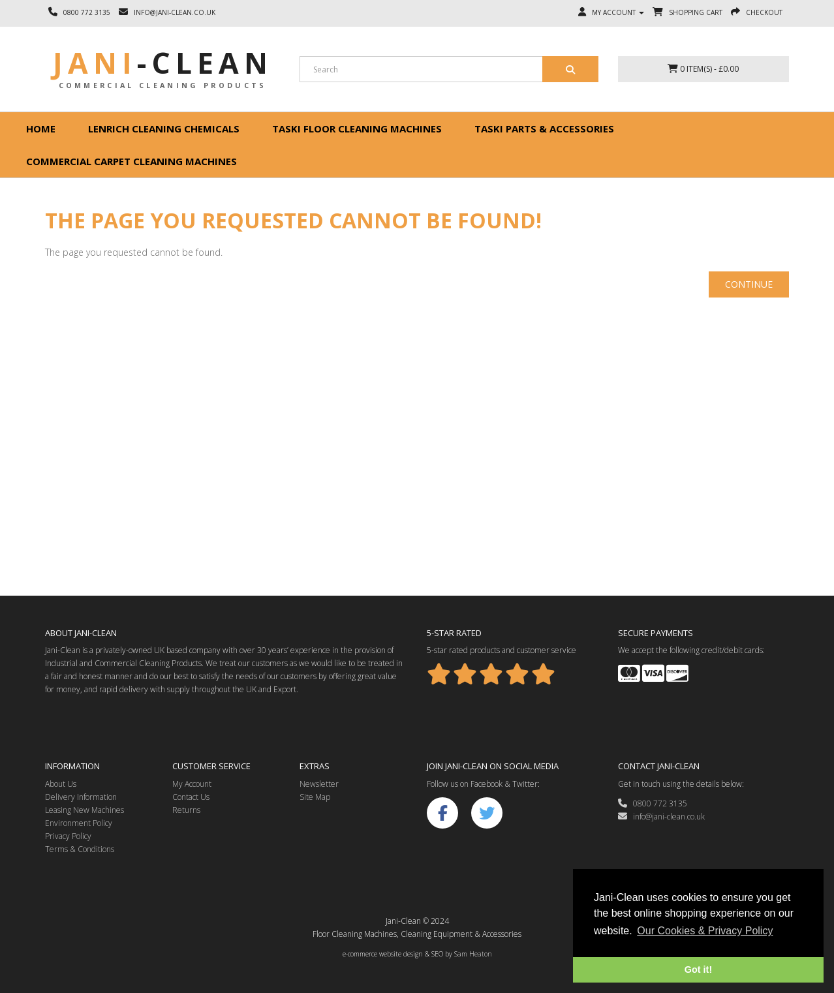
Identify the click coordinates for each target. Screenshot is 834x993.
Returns (186, 810)
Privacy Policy (68, 836)
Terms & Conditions (79, 849)
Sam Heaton (473, 953)
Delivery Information (81, 796)
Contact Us (190, 796)
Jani (163, 62)
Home (40, 128)
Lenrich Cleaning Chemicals (163, 128)
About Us (60, 783)
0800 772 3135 (652, 803)
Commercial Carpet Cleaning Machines (131, 161)
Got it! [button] (698, 969)
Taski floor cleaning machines (357, 128)
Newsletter (319, 783)
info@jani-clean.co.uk (661, 816)
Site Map (315, 796)
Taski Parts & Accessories (544, 128)
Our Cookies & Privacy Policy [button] (705, 930)
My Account (191, 783)
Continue (749, 284)
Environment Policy (78, 823)
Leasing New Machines (84, 810)
